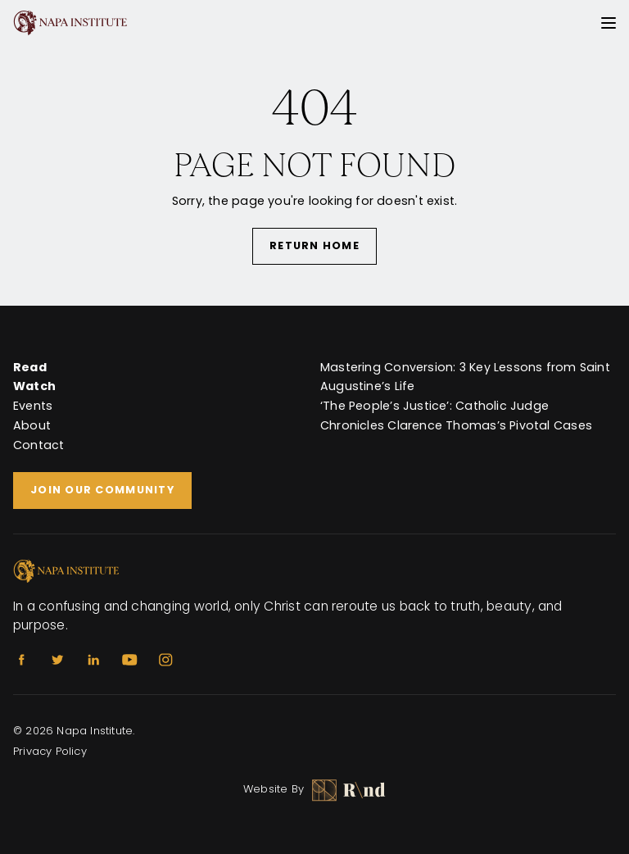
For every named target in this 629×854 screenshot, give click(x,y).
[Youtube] (129, 660)
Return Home (314, 245)
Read (30, 367)
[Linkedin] (93, 660)
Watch (34, 386)
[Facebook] (21, 660)
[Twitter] (57, 660)
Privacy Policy (50, 751)
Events (32, 405)
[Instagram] (165, 660)
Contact (39, 445)
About (32, 425)
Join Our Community (102, 490)
